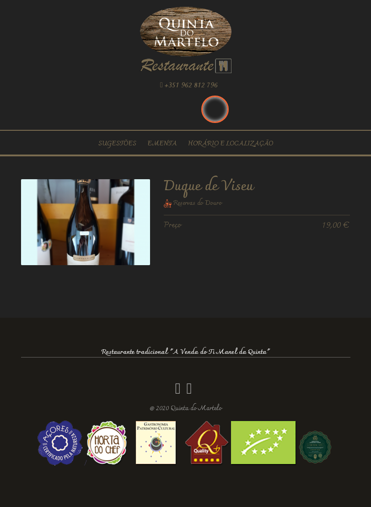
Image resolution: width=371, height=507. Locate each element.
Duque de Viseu (208, 187)
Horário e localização (230, 143)
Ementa (162, 143)
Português (215, 109)
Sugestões (117, 143)
